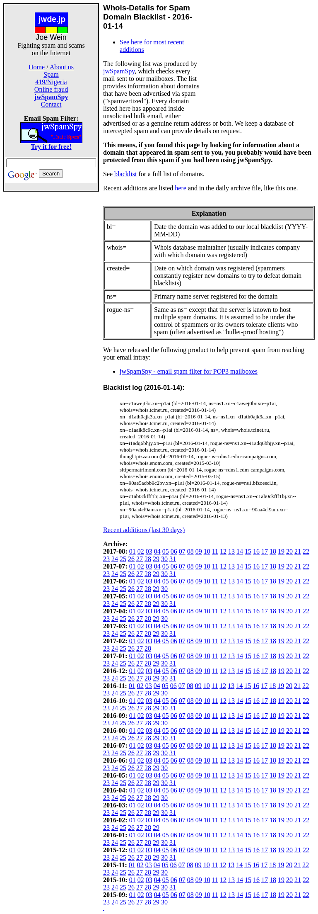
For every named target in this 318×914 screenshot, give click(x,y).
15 (248, 551)
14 (239, 551)
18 (273, 551)
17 (264, 551)
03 (149, 551)
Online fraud (51, 89)
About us (62, 66)
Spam (50, 74)
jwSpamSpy (119, 71)
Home (37, 66)
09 (198, 551)
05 (165, 551)
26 (131, 558)
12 (223, 551)
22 (306, 551)
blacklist (125, 173)
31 (172, 558)
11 (215, 551)
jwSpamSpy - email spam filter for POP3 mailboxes (189, 371)
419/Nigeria (51, 81)
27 (139, 558)
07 (182, 551)
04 (157, 551)
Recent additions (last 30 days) (144, 529)
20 (289, 551)
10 (207, 551)
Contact (51, 104)
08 (190, 551)
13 (231, 551)
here (180, 188)
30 (164, 558)
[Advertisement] (51, 316)
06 (174, 551)
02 (140, 551)
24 (114, 558)
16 (256, 551)
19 (281, 551)
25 (123, 558)
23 (106, 558)
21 (297, 551)
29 (156, 558)
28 (148, 558)
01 (132, 551)
